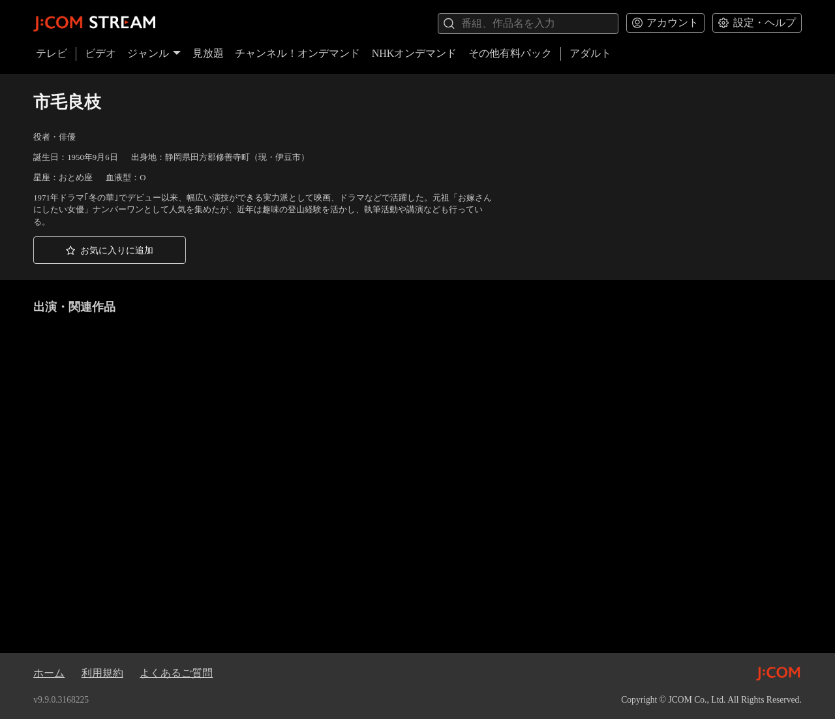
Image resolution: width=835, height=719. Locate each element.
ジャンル (154, 53)
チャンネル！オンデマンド (297, 53)
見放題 (208, 53)
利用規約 (102, 673)
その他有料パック (510, 53)
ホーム (49, 673)
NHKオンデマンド (414, 53)
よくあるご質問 (176, 673)
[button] (109, 250)
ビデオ (100, 53)
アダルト (590, 53)
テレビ (51, 53)
